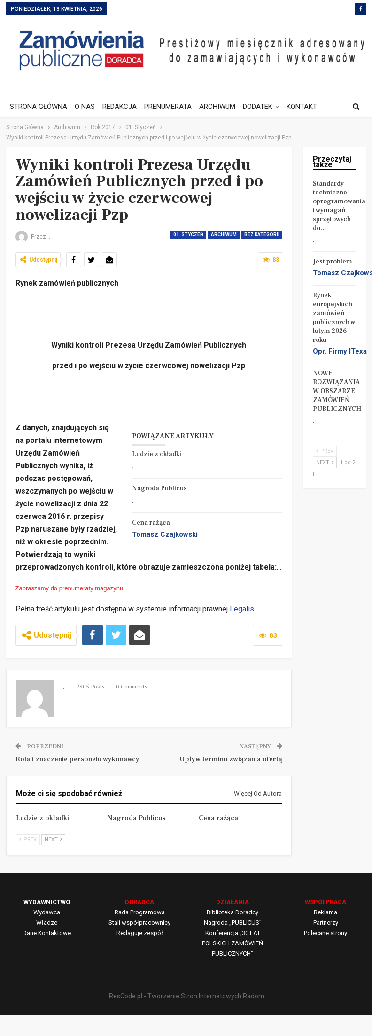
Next (53, 839)
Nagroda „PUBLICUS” (233, 922)
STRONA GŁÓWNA (38, 106)
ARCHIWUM (223, 106)
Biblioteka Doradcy (232, 912)
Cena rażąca (151, 522)
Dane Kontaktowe (47, 932)
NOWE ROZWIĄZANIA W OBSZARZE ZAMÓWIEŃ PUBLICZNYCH (337, 391)
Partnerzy (325, 922)
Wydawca (46, 912)
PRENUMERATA (172, 106)
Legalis (242, 608)
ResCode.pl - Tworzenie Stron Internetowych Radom (186, 996)
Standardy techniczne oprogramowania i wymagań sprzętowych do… (339, 205)
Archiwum (224, 234)
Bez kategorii (261, 234)
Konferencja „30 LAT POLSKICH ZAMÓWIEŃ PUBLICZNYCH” (232, 943)
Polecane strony (325, 932)
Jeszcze (308, 106)
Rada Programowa (140, 912)
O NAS (86, 106)
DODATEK (264, 106)
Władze (46, 922)
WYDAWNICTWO (46, 901)
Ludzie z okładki (156, 454)
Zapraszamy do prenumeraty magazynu (70, 588)
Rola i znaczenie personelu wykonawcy (78, 759)
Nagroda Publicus (159, 488)
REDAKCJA (122, 106)
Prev (28, 839)
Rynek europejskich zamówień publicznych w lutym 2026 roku (334, 317)
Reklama (325, 912)
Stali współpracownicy (139, 922)
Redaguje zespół (139, 932)
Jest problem (332, 261)
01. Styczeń (188, 234)
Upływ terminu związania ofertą (230, 759)
